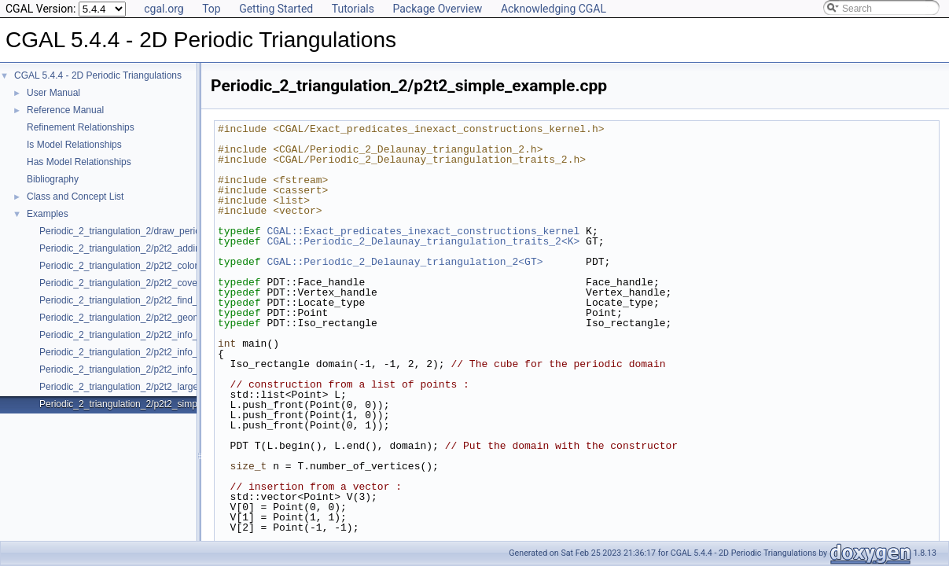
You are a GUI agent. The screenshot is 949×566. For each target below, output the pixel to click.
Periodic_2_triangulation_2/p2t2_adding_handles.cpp (150, 248)
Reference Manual (65, 110)
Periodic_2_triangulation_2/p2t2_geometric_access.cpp (155, 317)
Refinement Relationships (80, 127)
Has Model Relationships (79, 161)
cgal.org (163, 8)
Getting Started (276, 8)
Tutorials (353, 8)
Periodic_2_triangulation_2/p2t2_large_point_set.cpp (149, 386)
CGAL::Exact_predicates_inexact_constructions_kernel (423, 231)
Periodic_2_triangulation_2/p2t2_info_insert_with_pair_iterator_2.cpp (183, 334)
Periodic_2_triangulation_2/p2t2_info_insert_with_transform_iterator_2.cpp (195, 352)
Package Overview (437, 8)
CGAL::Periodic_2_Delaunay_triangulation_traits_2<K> (423, 241)
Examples (47, 213)
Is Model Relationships (74, 144)
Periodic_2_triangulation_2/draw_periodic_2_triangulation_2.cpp (173, 231)
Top (211, 8)
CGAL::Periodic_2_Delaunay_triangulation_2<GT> (405, 262)
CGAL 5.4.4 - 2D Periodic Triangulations (98, 75)
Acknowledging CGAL (553, 8)
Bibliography (53, 179)
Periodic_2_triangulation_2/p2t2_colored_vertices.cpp (151, 265)
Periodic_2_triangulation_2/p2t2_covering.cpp (135, 283)
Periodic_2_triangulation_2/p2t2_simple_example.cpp (151, 404)
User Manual (53, 92)
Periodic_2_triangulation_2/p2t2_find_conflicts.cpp (144, 300)
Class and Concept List (75, 196)
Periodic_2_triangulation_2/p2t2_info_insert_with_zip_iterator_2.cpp (181, 369)
